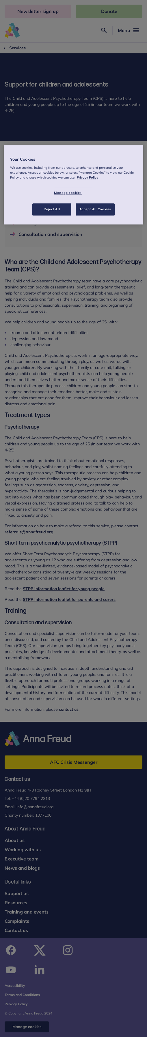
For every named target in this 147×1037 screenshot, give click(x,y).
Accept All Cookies (95, 209)
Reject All (52, 209)
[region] (74, 185)
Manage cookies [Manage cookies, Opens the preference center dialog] (68, 193)
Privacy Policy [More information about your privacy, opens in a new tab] (87, 177)
